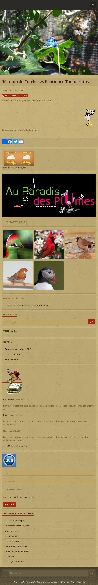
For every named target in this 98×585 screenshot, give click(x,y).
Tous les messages (16, 446)
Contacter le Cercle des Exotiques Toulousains (27, 305)
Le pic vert (10, 556)
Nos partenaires (15, 222)
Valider (9, 504)
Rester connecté (13, 489)
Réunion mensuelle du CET (18, 349)
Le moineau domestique (16, 551)
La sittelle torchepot (15, 520)
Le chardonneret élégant (17, 525)
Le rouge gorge (12, 541)
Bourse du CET (12, 359)
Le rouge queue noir (14, 561)
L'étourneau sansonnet (16, 546)
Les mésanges (12, 536)
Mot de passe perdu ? (26, 497)
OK (91, 321)
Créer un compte (10, 497)
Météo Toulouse (8, 168)
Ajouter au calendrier (14, 95)
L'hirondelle (10, 530)
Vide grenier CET (13, 354)
